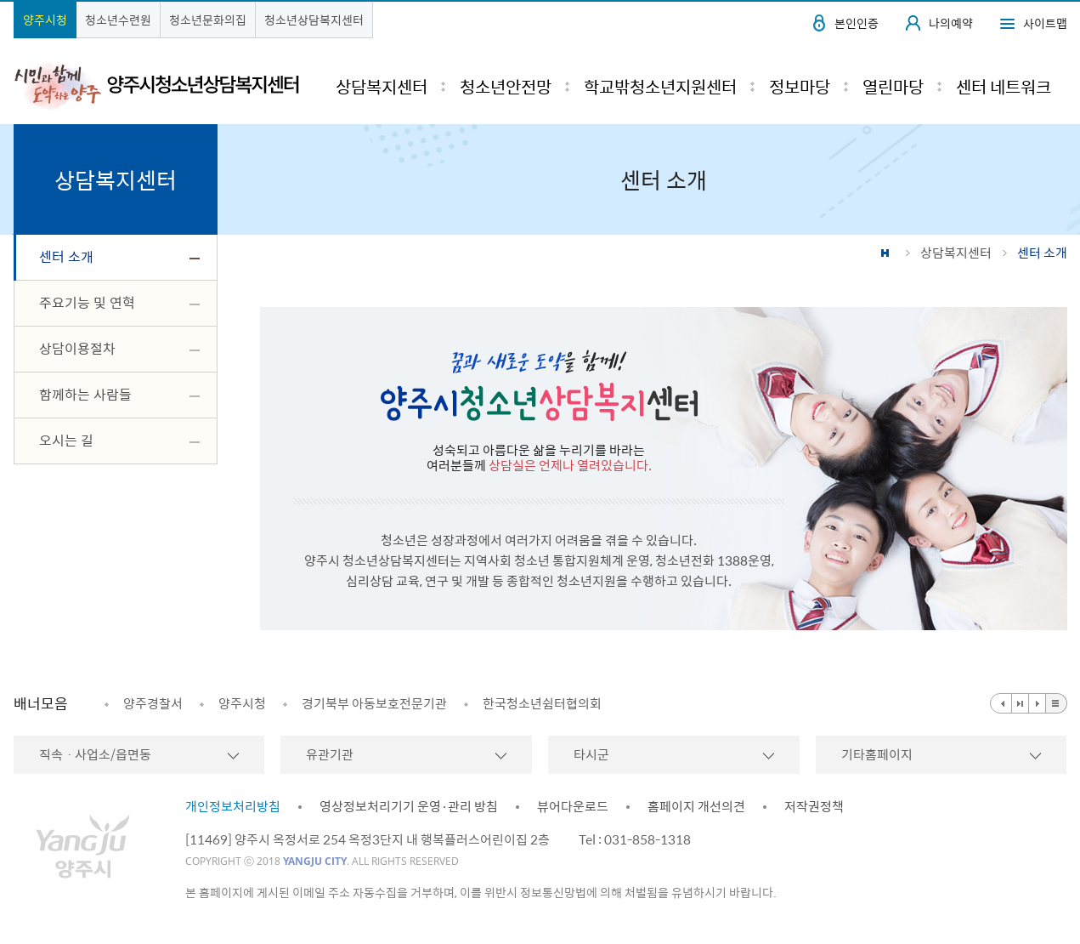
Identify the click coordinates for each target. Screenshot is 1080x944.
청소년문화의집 (207, 19)
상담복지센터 (956, 252)
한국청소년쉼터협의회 (542, 703)
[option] (144, 703)
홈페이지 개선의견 (696, 806)
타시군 (591, 754)
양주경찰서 (153, 703)
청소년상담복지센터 (314, 19)
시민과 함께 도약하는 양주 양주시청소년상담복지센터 (156, 85)
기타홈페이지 (877, 754)
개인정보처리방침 (232, 806)
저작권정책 (814, 806)
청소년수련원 (118, 19)
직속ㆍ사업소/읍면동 (95, 754)
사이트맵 (1045, 22)
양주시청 (45, 19)
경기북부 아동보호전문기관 (374, 703)
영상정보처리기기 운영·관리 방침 (408, 806)
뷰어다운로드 (572, 806)
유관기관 (329, 754)
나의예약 (951, 22)
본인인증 (856, 22)
